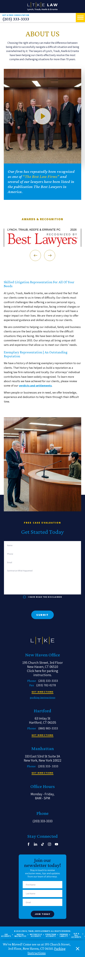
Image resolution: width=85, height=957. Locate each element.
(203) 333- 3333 (48, 766)
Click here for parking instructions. (42, 673)
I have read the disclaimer (45, 597)
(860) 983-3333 (48, 728)
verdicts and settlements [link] (35, 385)
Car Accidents (6, 935)
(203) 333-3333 (15, 19)
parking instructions (42, 697)
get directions (42, 692)
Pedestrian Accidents (50, 935)
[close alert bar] (77, 949)
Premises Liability (64, 935)
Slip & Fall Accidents (76, 935)
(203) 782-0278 (46, 685)
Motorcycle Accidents (36, 935)
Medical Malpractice (20, 935)
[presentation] (28, 604)
